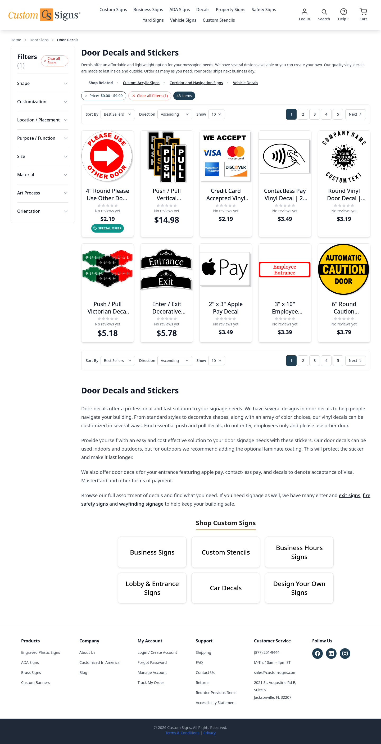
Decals (203, 9)
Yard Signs (153, 20)
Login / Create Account (157, 652)
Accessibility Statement (216, 702)
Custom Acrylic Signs (141, 82)
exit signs (349, 495)
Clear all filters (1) (150, 95)
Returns (202, 682)
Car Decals (226, 587)
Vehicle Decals (245, 82)
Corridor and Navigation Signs (196, 82)
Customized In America (99, 662)
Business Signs (148, 9)
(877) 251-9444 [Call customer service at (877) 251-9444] (267, 652)
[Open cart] (363, 15)
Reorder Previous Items (216, 692)
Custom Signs (113, 9)
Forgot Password (152, 662)
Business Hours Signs (299, 552)
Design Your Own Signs (299, 588)
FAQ (199, 662)
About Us (87, 652)
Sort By (92, 114)
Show (201, 114)
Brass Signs (31, 672)
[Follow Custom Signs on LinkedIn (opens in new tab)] (331, 653)
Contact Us (205, 672)
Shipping (203, 652)
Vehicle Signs (183, 20)
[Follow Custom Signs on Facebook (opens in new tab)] (317, 653)
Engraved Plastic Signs (40, 652)
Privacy (209, 732)
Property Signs (230, 9)
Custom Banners (35, 682)
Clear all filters (52, 60)
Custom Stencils (219, 20)
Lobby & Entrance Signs (152, 588)
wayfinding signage (141, 504)
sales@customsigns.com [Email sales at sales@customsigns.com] (275, 672)
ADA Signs (179, 9)
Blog (83, 672)
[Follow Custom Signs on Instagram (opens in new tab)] (345, 653)
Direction (147, 114)
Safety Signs (264, 9)
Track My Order (151, 682)
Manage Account (152, 672)
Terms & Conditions (182, 732)
